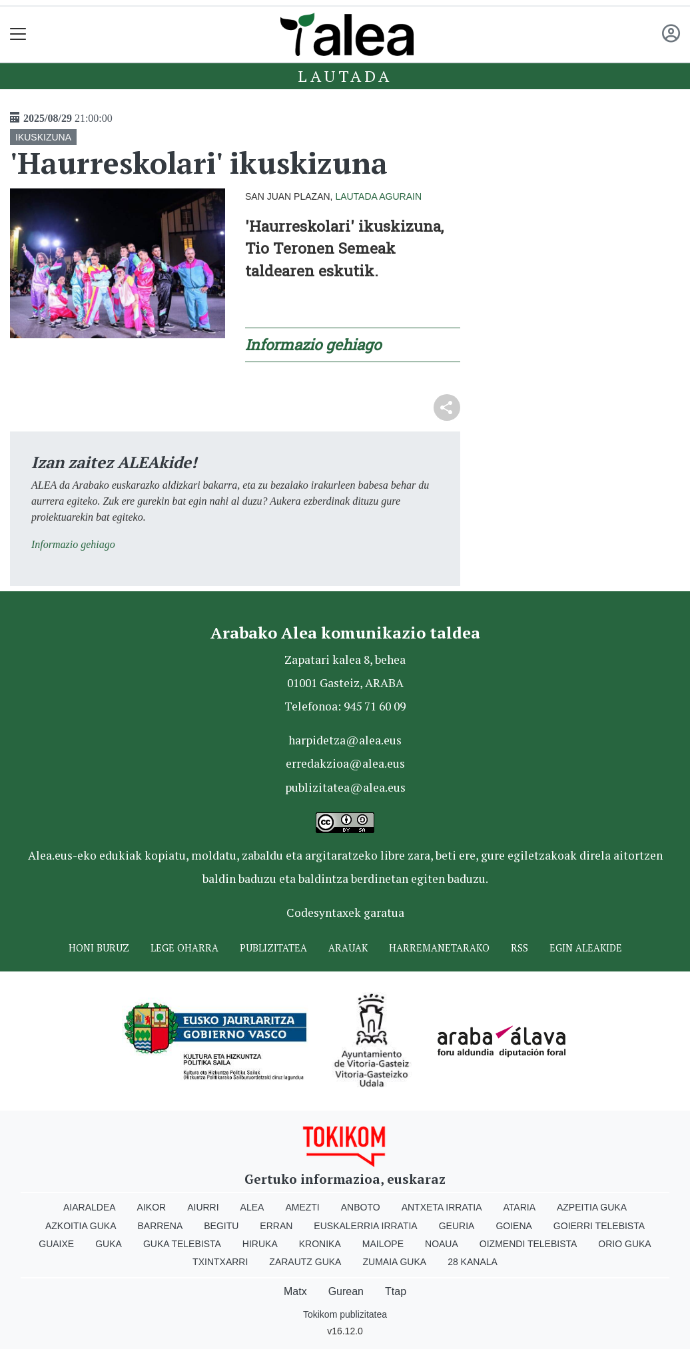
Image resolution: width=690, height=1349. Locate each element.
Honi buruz (99, 948)
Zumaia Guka (394, 1261)
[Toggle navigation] (18, 34)
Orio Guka (624, 1243)
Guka (108, 1243)
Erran (276, 1225)
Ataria (519, 1207)
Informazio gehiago (73, 544)
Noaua (441, 1243)
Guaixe (56, 1243)
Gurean (346, 1291)
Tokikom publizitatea (345, 1314)
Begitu (221, 1225)
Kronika (320, 1243)
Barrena (160, 1225)
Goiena (513, 1225)
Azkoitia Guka (81, 1225)
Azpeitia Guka (592, 1207)
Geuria (457, 1225)
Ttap (395, 1291)
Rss (519, 948)
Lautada (345, 76)
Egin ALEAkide (585, 948)
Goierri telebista (599, 1225)
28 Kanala (473, 1261)
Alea (252, 1207)
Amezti (302, 1207)
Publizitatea (273, 948)
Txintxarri (220, 1261)
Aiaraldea (89, 1207)
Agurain (400, 196)
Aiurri (202, 1207)
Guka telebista (182, 1243)
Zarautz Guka (305, 1261)
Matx (295, 1291)
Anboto (360, 1207)
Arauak (348, 948)
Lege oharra (184, 948)
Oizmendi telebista (528, 1243)
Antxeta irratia (442, 1207)
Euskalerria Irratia (365, 1225)
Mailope (383, 1243)
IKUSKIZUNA (43, 137)
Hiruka (260, 1243)
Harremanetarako (439, 948)
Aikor (152, 1207)
